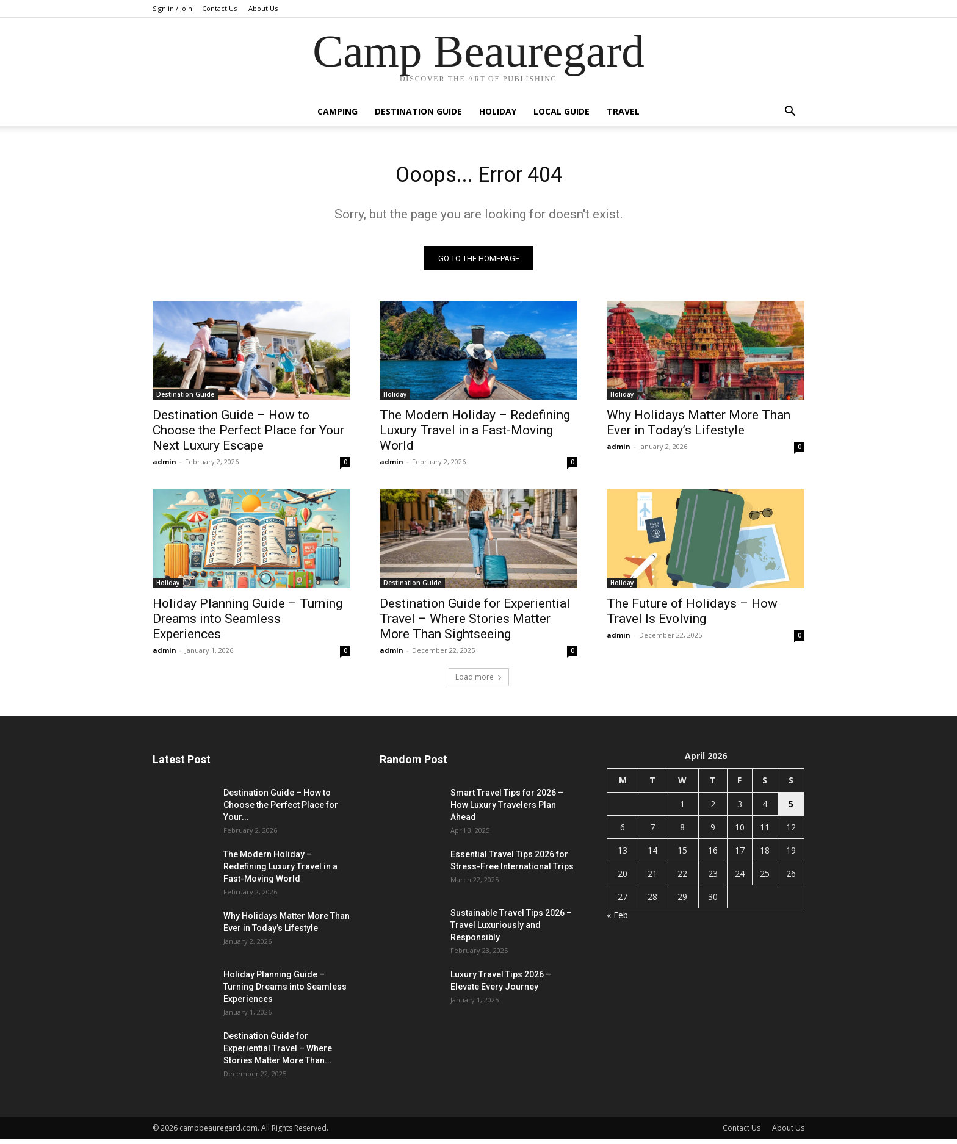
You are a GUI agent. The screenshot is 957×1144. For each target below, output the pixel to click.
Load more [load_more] (478, 682)
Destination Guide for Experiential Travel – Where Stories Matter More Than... (277, 1053)
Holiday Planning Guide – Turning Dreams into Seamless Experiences (247, 623)
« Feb (617, 920)
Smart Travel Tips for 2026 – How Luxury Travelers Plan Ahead (506, 810)
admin (164, 466)
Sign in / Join (172, 8)
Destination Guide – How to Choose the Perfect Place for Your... (280, 810)
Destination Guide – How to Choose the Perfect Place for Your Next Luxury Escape (248, 435)
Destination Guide (418, 111)
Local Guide (561, 111)
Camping (337, 111)
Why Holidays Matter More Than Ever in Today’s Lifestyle (698, 427)
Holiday (497, 111)
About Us (263, 8)
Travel (623, 111)
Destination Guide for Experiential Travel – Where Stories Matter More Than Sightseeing (475, 623)
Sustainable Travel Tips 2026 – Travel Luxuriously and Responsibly (511, 930)
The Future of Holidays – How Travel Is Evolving (692, 616)
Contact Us (219, 8)
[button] (789, 112)
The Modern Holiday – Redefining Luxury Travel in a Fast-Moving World (475, 435)
